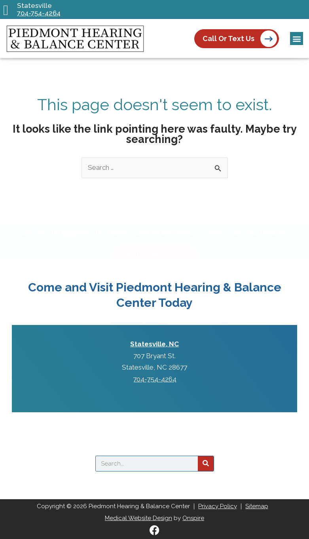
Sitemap (256, 506)
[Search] (206, 463)
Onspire (193, 518)
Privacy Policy (217, 506)
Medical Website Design (138, 518)
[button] (296, 38)
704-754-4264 (39, 13)
